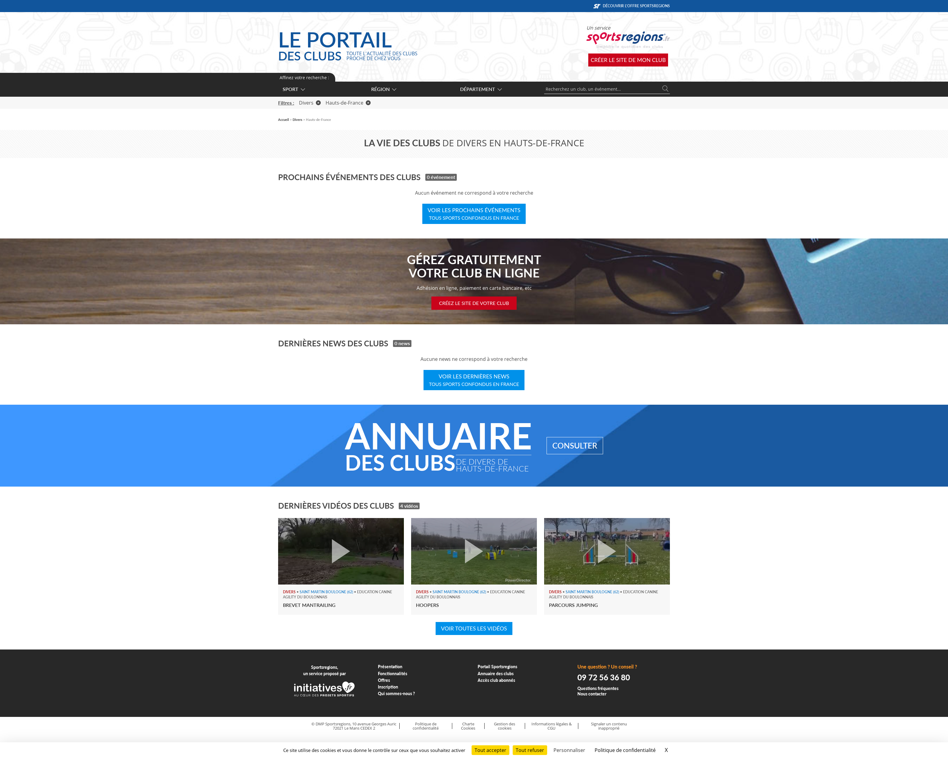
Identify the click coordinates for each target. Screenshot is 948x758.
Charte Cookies (468, 726)
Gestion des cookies (504, 726)
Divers (310, 102)
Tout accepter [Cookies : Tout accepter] (490, 750)
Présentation (390, 666)
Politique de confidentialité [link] (625, 750)
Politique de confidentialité (426, 726)
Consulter (574, 445)
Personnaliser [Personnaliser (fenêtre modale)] (569, 750)
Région (383, 89)
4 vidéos (409, 506)
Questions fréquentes (597, 688)
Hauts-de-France (348, 102)
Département (480, 89)
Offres (384, 680)
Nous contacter (591, 693)
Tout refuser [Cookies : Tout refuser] (530, 750)
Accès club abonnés (496, 680)
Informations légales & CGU (551, 726)
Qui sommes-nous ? (396, 693)
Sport (293, 89)
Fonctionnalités (392, 673)
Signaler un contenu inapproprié (609, 726)
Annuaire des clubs (496, 673)
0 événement (441, 177)
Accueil (283, 119)
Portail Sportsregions (497, 666)
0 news (402, 343)
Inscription (388, 686)
